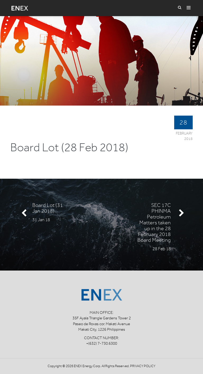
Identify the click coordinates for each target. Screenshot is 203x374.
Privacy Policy (142, 366)
